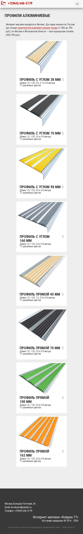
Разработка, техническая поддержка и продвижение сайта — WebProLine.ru (41, 527)
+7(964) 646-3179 (16, 3)
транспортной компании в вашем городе (38, 27)
